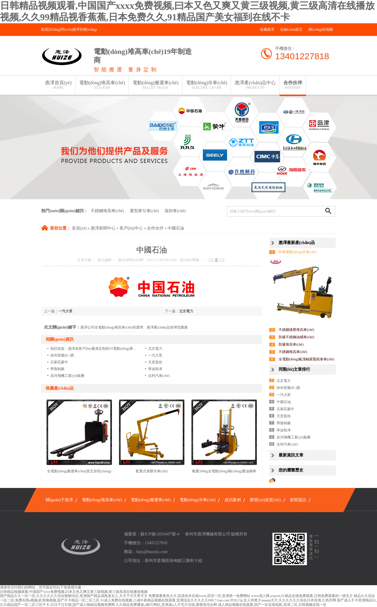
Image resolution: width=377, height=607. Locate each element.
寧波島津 (155, 369)
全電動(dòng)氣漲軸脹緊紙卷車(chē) (306, 359)
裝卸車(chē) (175, 211)
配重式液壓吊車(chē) (152, 471)
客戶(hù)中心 (131, 228)
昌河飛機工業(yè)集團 (67, 376)
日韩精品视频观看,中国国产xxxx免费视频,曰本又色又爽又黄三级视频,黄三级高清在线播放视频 (74, 592)
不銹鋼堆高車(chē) (107, 211)
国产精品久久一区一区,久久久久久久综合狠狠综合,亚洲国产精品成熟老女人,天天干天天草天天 (74, 596)
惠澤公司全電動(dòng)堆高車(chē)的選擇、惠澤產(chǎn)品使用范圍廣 (134, 327)
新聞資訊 (298, 500)
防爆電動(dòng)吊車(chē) (298, 252)
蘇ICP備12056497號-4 (159, 534)
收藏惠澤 (267, 29)
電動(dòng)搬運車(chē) (155, 85)
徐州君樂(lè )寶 (62, 355)
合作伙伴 (292, 85)
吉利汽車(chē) (159, 376)
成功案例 (232, 500)
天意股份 (155, 362)
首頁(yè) (79, 228)
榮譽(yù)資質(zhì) (265, 500)
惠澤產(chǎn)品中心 (255, 85)
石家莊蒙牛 (59, 362)
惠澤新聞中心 (103, 228)
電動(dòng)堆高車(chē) (102, 85)
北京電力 (186, 311)
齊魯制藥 (57, 369)
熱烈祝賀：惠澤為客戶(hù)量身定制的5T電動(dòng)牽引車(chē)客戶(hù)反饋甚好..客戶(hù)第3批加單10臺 (131, 349)
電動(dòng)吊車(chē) (206, 85)
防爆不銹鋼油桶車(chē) (296, 337)
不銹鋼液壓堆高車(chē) (296, 330)
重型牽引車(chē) (144, 211)
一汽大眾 (65, 311)
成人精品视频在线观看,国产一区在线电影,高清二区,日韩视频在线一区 (272, 605)
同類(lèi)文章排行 (294, 369)
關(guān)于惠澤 (59, 500)
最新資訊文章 (291, 455)
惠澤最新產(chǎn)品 (297, 242)
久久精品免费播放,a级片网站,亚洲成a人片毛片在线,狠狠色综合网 (166, 605)
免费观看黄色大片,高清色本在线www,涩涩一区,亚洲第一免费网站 (199, 596)
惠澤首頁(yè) (58, 85)
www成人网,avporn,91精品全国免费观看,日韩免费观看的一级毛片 (302, 596)
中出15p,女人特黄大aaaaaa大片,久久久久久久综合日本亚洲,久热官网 (283, 600)
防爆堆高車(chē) (291, 344)
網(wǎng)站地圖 (320, 29)
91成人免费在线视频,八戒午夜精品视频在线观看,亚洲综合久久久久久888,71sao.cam (164, 600)
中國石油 (176, 228)
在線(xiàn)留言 (291, 29)
